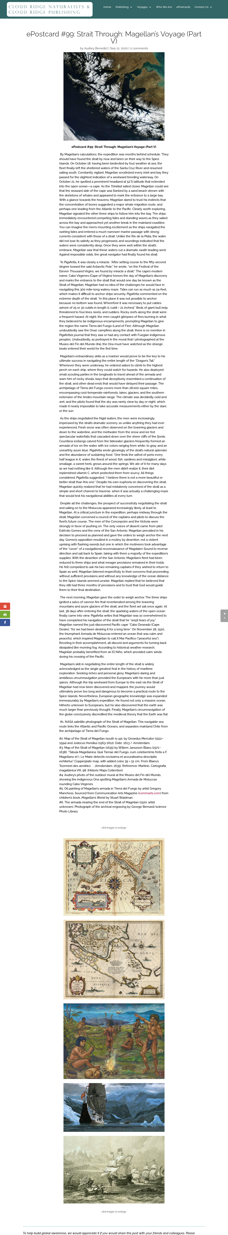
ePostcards (183, 7)
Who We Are (164, 7)
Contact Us (201, 7)
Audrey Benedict (96, 48)
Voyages (142, 7)
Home (107, 7)
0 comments (139, 48)
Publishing (122, 7)
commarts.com (149, 793)
